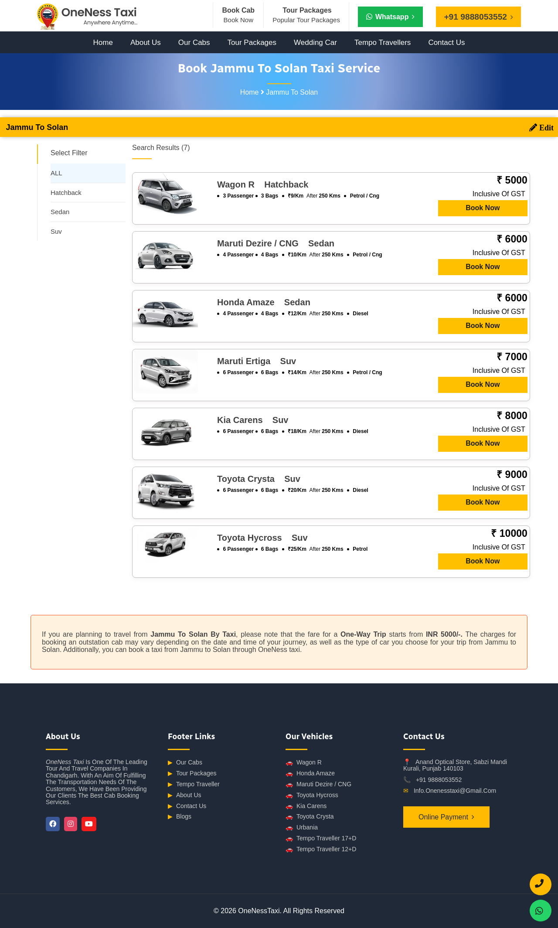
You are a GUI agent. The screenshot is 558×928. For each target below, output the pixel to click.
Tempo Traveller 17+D (321, 838)
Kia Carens (306, 806)
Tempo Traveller (194, 784)
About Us (145, 42)
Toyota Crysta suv (258, 479)
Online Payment (443, 817)
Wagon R (304, 762)
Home (103, 42)
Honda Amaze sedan (263, 302)
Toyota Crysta (310, 816)
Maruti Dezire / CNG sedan (275, 243)
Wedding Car (315, 42)
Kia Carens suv (252, 420)
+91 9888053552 (439, 779)
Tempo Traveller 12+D (321, 849)
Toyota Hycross (312, 795)
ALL (56, 173)
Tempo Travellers (382, 42)
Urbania (302, 827)
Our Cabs (194, 42)
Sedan (60, 211)
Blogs (179, 816)
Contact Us (446, 42)
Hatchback (66, 192)
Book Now (483, 208)
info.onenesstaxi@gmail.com (455, 790)
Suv (56, 231)
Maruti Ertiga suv (256, 361)
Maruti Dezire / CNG (318, 784)
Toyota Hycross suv (262, 537)
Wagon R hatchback (262, 184)
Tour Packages (252, 42)
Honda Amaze (310, 773)
